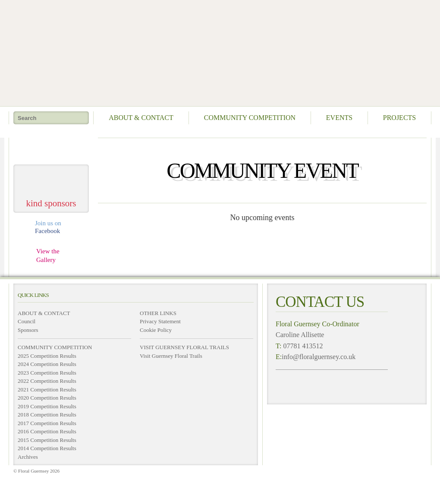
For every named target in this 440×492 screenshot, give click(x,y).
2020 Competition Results (47, 397)
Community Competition (249, 117)
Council (26, 321)
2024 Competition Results (47, 364)
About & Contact (141, 117)
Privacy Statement (160, 321)
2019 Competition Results (47, 406)
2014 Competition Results (47, 448)
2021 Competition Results (47, 389)
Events (339, 117)
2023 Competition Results (47, 372)
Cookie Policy (156, 330)
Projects (399, 117)
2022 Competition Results (47, 381)
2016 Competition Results (47, 431)
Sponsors (28, 330)
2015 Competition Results (47, 440)
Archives (28, 457)
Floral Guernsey (217, 52)
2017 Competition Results (47, 423)
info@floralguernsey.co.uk (318, 356)
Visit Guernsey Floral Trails (171, 356)
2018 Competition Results (47, 414)
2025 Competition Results (47, 356)
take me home (51, 148)
